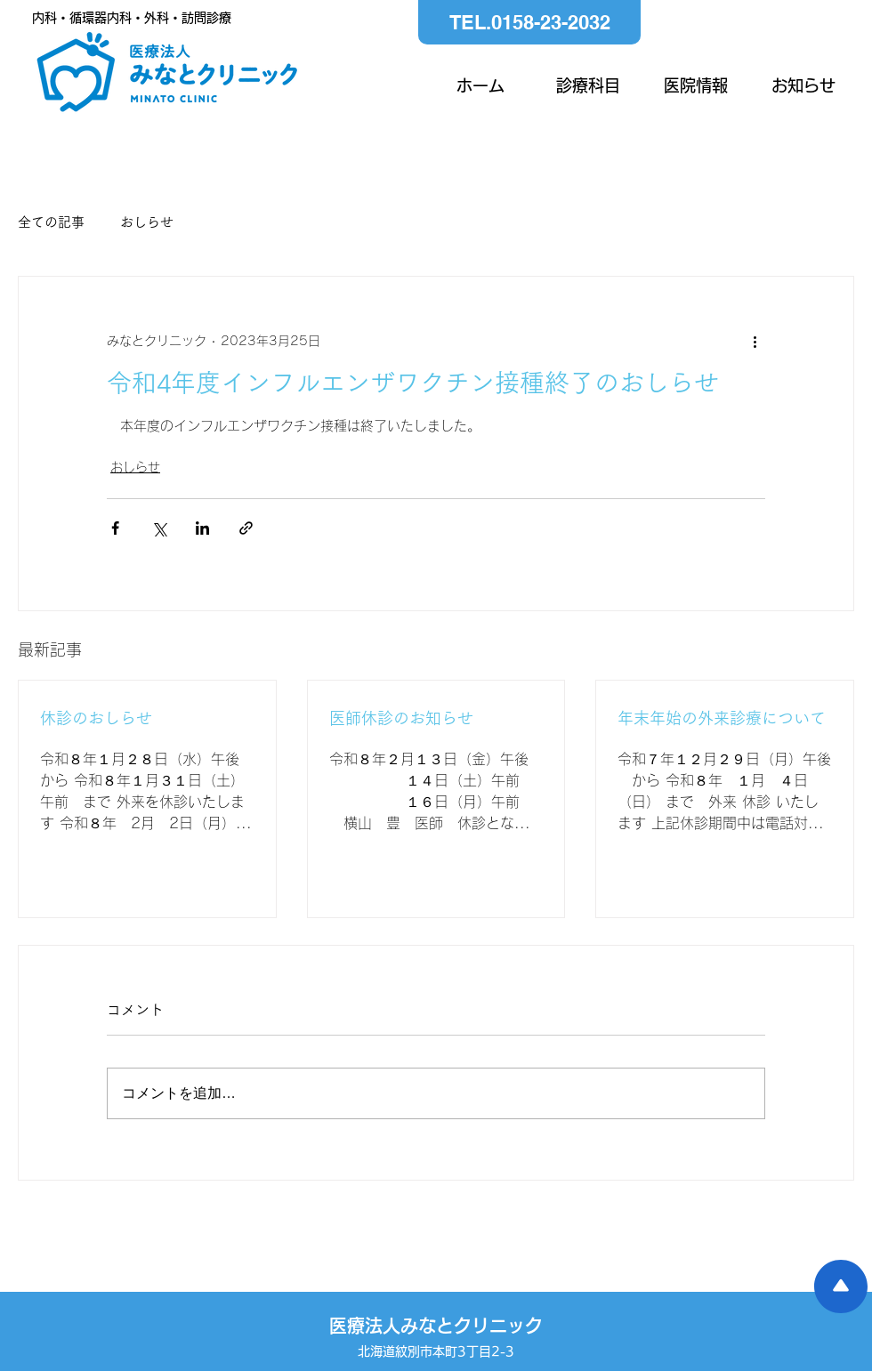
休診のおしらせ (96, 718)
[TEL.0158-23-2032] (529, 22)
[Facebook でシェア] (115, 528)
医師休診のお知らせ (401, 718)
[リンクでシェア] (246, 528)
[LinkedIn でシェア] (202, 528)
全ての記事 (51, 222)
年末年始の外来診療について (722, 718)
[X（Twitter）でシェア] (158, 528)
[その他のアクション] (754, 340)
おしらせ (147, 222)
